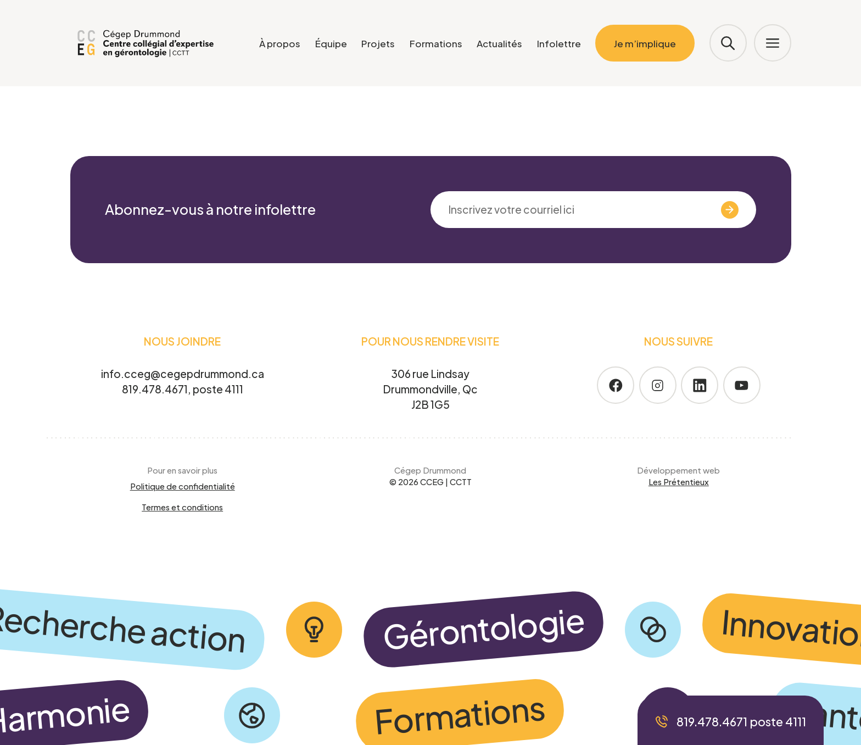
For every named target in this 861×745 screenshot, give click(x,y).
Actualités (499, 43)
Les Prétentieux (678, 482)
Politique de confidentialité (182, 486)
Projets (378, 43)
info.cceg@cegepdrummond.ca (182, 373)
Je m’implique (645, 43)
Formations (436, 43)
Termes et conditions (182, 507)
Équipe (331, 43)
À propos (279, 43)
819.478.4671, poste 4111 (182, 389)
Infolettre (559, 43)
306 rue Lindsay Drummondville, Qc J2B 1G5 (430, 388)
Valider (708, 210)
